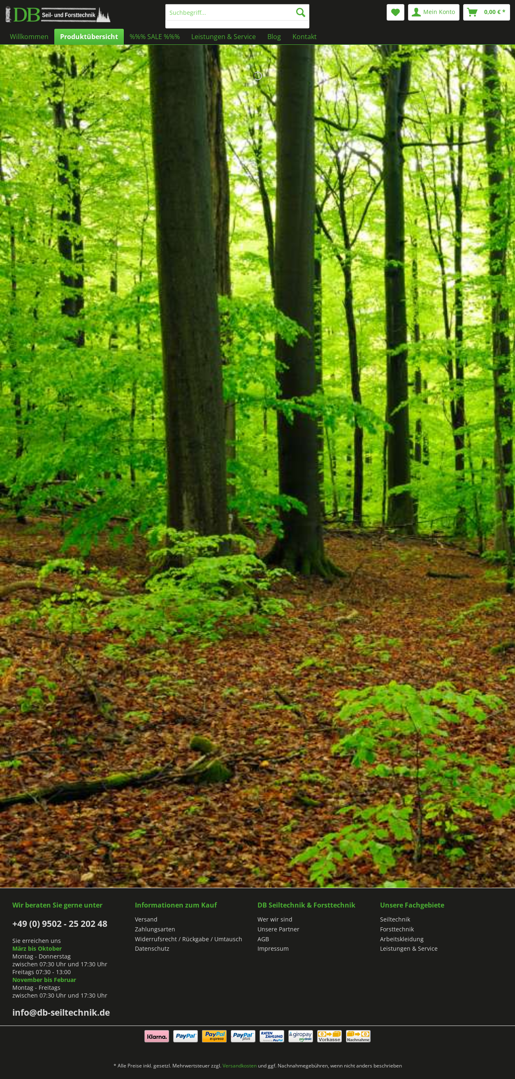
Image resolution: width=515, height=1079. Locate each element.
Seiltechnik (395, 919)
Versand (146, 919)
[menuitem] (237, 16)
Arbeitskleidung (402, 939)
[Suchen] (300, 12)
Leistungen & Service (409, 948)
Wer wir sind (275, 919)
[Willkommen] (29, 36)
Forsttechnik (397, 929)
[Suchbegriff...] (237, 12)
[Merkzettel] (395, 12)
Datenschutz (152, 948)
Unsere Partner (278, 929)
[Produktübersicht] (89, 36)
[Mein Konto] (433, 12)
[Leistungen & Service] (224, 36)
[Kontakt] (304, 36)
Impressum (273, 948)
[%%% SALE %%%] (155, 36)
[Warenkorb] (486, 12)
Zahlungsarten (155, 929)
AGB (263, 939)
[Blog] (274, 36)
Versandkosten (240, 1065)
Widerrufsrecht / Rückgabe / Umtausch (188, 939)
